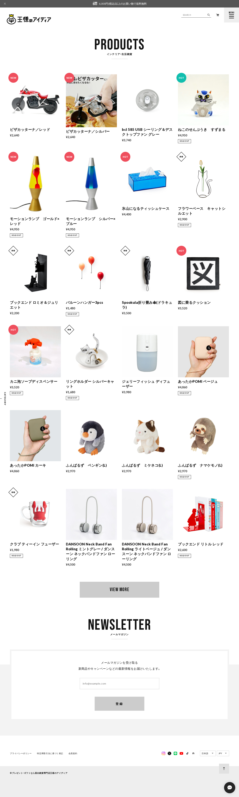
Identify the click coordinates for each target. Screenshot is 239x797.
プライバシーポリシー (21, 753)
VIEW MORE (119, 590)
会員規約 (73, 753)
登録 (119, 704)
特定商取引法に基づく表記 (50, 753)
